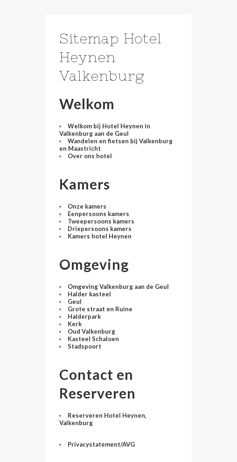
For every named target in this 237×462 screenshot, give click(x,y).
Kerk (75, 324)
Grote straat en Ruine (100, 309)
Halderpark (84, 316)
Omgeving (94, 264)
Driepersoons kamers (100, 228)
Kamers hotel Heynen (100, 236)
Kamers (84, 183)
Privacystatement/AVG (101, 444)
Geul (75, 301)
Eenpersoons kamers (98, 213)
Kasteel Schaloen (93, 339)
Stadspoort (84, 346)
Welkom (87, 103)
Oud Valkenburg (91, 331)
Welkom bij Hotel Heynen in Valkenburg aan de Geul (104, 129)
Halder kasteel (89, 294)
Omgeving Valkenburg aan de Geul (118, 286)
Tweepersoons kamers (101, 221)
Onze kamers (87, 206)
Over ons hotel (90, 156)
